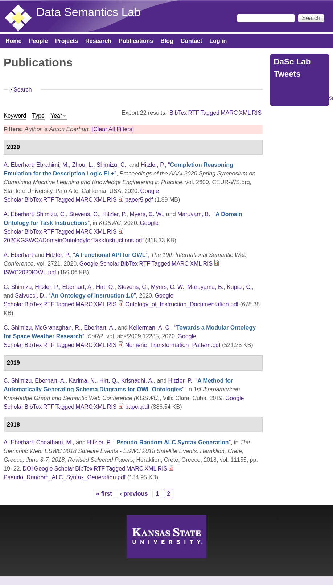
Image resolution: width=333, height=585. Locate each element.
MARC (229, 113)
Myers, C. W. (146, 214)
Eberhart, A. (77, 287)
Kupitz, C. (239, 287)
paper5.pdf (139, 200)
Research (98, 41)
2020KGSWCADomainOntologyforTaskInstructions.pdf (74, 240)
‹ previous (134, 494)
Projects (66, 41)
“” (110, 255)
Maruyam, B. (193, 214)
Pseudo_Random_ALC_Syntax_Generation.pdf (65, 477)
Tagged (209, 113)
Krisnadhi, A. (137, 381)
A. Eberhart (18, 165)
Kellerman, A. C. (150, 327)
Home (13, 41)
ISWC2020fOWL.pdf (30, 272)
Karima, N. (82, 381)
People (38, 41)
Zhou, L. (83, 165)
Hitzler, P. (153, 165)
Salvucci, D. (30, 295)
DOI (27, 468)
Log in (218, 41)
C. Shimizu (18, 287)
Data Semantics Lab (88, 12)
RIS (257, 113)
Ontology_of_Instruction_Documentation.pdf (181, 304)
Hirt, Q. (105, 287)
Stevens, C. (84, 214)
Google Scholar (99, 264)
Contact (191, 41)
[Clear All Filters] (113, 129)
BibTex (178, 113)
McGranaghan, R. (58, 327)
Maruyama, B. (206, 287)
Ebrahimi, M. (52, 165)
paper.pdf (137, 407)
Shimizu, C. (111, 165)
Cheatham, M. (54, 442)
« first (104, 494)
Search (22, 89)
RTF (193, 113)
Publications (136, 41)
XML (245, 113)
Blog (166, 41)
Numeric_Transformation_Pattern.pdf (173, 345)
